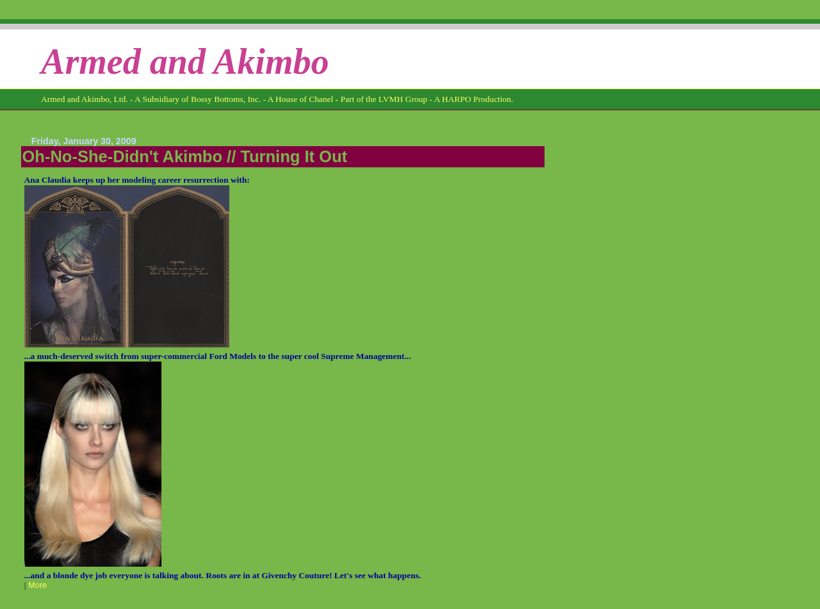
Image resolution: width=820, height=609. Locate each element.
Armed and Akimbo (185, 61)
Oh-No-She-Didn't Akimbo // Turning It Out (185, 156)
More (37, 585)
